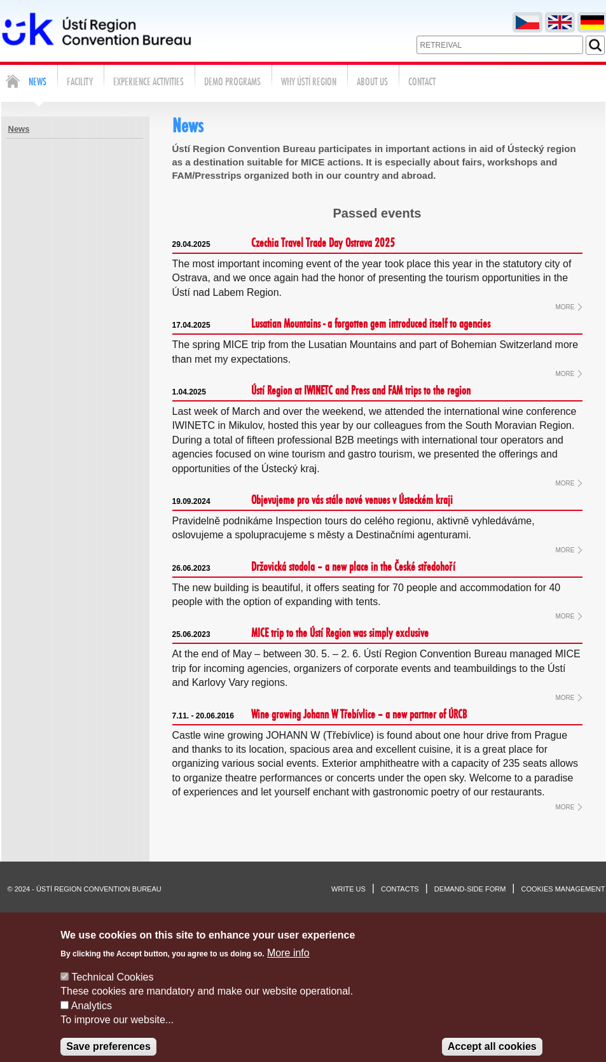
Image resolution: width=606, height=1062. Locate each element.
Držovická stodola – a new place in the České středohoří (313, 568)
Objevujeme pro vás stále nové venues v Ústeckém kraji (312, 501)
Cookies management (563, 889)
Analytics (91, 1018)
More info (288, 965)
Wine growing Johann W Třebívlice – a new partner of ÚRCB (319, 715)
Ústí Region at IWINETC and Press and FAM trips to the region (321, 391)
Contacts (400, 889)
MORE (565, 307)
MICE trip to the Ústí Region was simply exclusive (300, 634)
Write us (348, 889)
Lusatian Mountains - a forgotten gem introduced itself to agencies (331, 325)
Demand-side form (470, 889)
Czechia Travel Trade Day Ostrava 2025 (283, 244)
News (19, 129)
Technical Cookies (112, 989)
